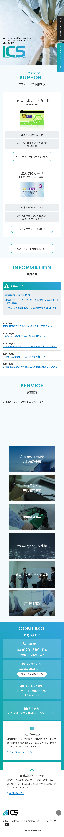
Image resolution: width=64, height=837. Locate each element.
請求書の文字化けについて (18, 294)
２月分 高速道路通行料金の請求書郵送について (25, 356)
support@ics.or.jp (28, 668)
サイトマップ (50, 821)
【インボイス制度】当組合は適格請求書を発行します (30, 308)
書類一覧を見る (16, 793)
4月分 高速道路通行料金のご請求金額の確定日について (29, 326)
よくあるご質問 (33, 686)
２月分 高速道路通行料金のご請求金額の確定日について (30, 366)
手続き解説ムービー (32, 821)
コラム (5, 821)
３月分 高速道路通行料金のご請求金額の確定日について (30, 346)
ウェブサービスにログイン (22, 752)
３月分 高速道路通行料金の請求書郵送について (25, 336)
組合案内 (34, 708)
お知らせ (16, 821)
